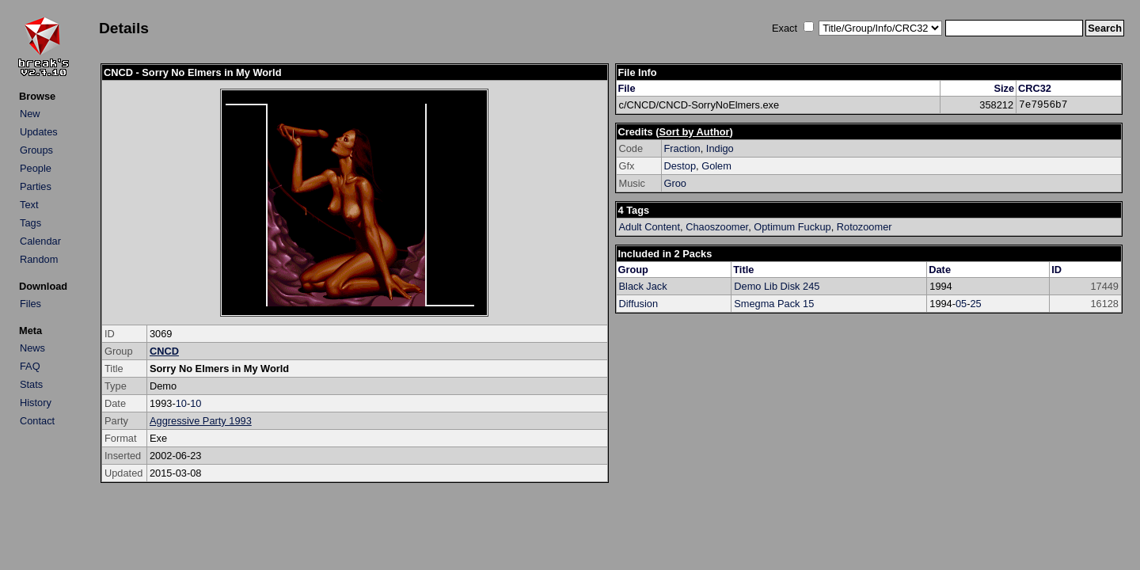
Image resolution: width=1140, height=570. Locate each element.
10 (181, 403)
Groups (36, 150)
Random (39, 259)
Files (30, 304)
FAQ (30, 366)
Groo (675, 183)
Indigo (720, 148)
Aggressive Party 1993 (201, 421)
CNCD (164, 351)
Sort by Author (694, 132)
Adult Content (650, 227)
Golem (716, 166)
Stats (31, 384)
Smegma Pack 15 (774, 304)
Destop (680, 166)
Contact (37, 421)
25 (976, 304)
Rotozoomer (864, 227)
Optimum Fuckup (792, 227)
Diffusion (639, 304)
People (35, 168)
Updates (39, 132)
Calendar (40, 241)
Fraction (682, 148)
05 (961, 304)
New (30, 114)
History (35, 402)
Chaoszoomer (717, 227)
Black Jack (643, 286)
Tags (30, 223)
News (32, 348)
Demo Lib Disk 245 (776, 286)
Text (29, 205)
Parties (35, 186)
